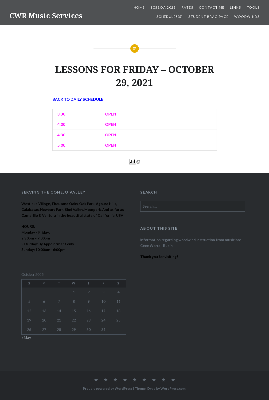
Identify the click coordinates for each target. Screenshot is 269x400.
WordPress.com (173, 388)
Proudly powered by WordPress (108, 388)
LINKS (235, 7)
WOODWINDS (247, 17)
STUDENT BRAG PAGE (208, 17)
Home (139, 7)
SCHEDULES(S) (169, 17)
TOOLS (253, 7)
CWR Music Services (45, 15)
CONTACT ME (211, 7)
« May (26, 337)
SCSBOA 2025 (163, 7)
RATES (187, 7)
